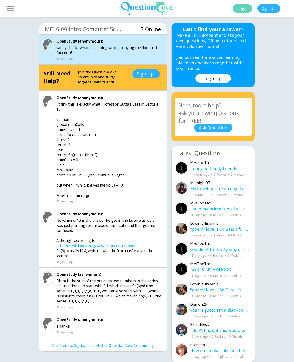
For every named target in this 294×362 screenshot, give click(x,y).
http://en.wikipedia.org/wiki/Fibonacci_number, (96, 245)
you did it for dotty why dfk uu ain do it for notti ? (219, 249)
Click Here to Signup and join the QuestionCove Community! (102, 345)
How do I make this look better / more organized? (219, 350)
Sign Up (269, 8)
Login (242, 8)
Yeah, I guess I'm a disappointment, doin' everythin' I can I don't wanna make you (219, 310)
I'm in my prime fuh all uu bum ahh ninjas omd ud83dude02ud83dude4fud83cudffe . (219, 209)
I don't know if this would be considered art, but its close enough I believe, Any (219, 330)
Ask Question (213, 128)
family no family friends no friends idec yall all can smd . (219, 168)
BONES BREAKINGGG (210, 269)
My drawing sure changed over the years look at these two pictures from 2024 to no (219, 188)
